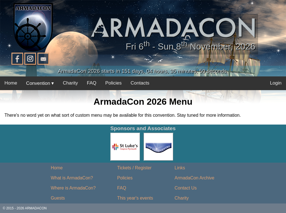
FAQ (91, 83)
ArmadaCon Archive (194, 177)
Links (180, 167)
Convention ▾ (40, 83)
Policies (113, 83)
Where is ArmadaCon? (73, 188)
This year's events (135, 198)
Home (10, 83)
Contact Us (186, 188)
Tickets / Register (134, 167)
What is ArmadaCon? (72, 177)
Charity (70, 83)
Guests (58, 198)
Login (276, 83)
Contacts (140, 83)
